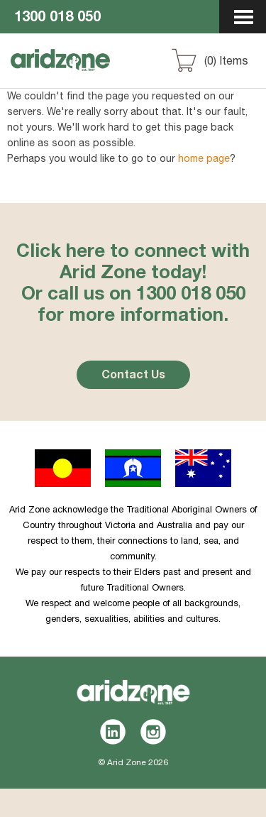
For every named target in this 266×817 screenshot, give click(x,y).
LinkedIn (113, 732)
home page (204, 160)
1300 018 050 (57, 18)
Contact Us (133, 376)
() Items (226, 62)
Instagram (153, 732)
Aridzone (86, 73)
